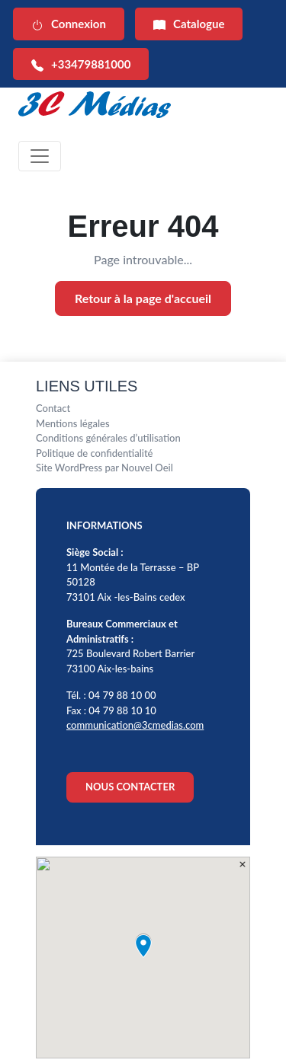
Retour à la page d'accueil (143, 298)
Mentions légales (73, 423)
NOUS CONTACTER (130, 786)
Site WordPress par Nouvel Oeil (104, 467)
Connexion (68, 24)
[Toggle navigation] (39, 156)
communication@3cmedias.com (135, 725)
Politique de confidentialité (94, 453)
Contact (53, 408)
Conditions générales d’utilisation (108, 438)
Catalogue (188, 24)
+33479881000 (80, 64)
